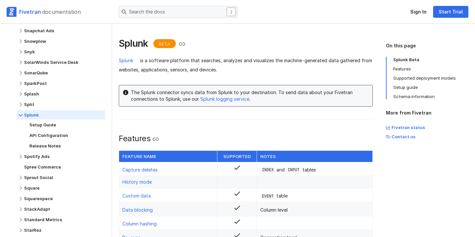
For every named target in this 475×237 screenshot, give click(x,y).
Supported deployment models (424, 78)
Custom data (136, 195)
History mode (137, 182)
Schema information (414, 96)
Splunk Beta (406, 59)
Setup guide (405, 87)
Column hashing (139, 223)
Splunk (126, 60)
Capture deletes (140, 169)
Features (402, 68)
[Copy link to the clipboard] (182, 44)
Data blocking (137, 210)
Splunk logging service (224, 99)
